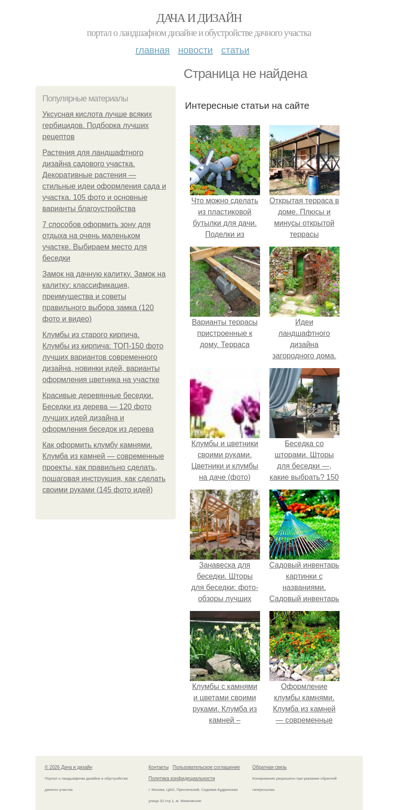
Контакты (159, 767)
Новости (195, 50)
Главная (153, 50)
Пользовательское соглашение (206, 767)
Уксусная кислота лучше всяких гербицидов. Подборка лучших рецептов (97, 125)
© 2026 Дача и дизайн (69, 767)
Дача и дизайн (199, 18)
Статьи (235, 50)
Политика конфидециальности (182, 778)
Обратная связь (270, 767)
